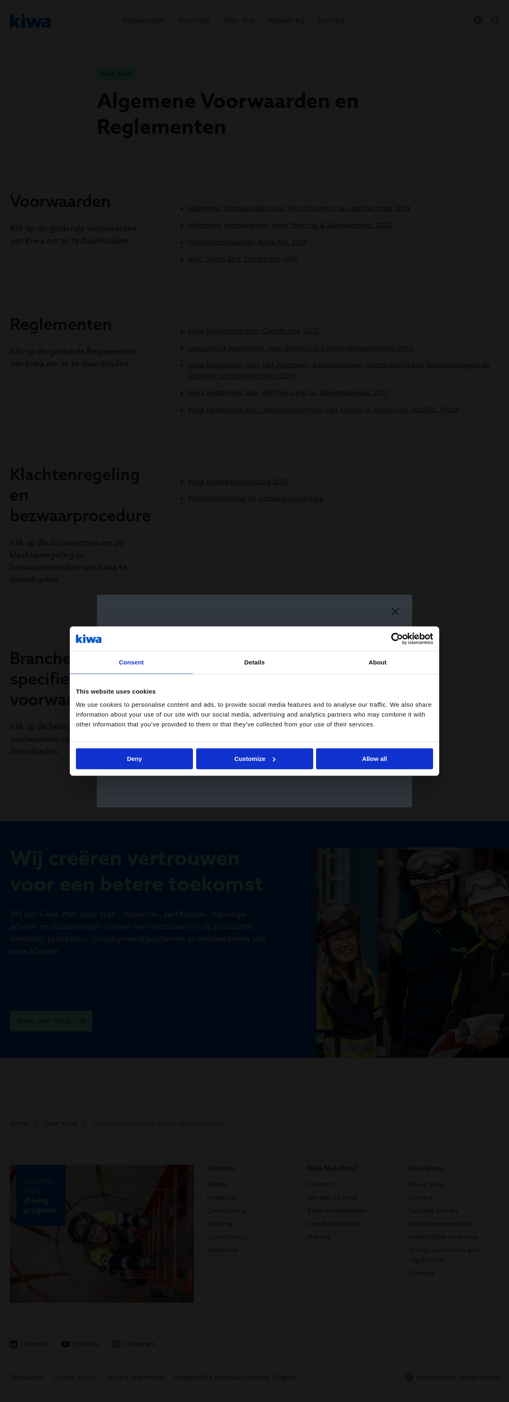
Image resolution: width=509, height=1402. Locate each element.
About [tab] (378, 662)
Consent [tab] (131, 662)
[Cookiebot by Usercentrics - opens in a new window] (397, 638)
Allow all (374, 758)
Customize (254, 758)
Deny (134, 758)
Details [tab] (254, 662)
